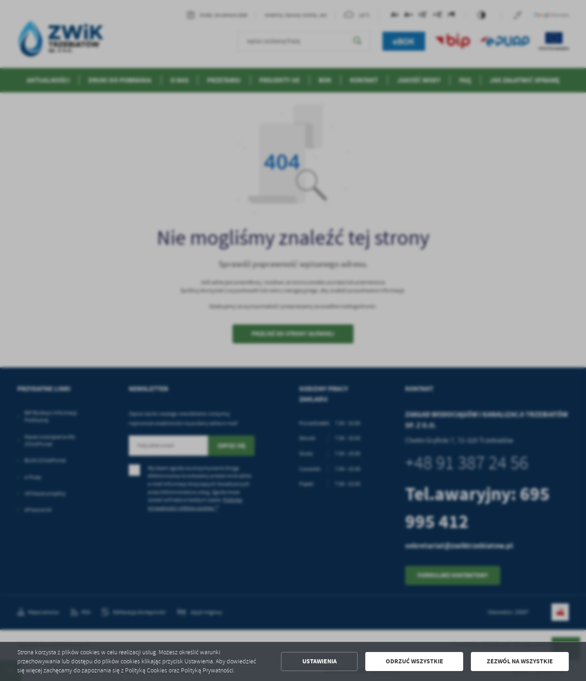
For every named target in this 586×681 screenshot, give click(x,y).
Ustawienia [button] (319, 661)
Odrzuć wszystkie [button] (414, 661)
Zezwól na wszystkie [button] (520, 661)
